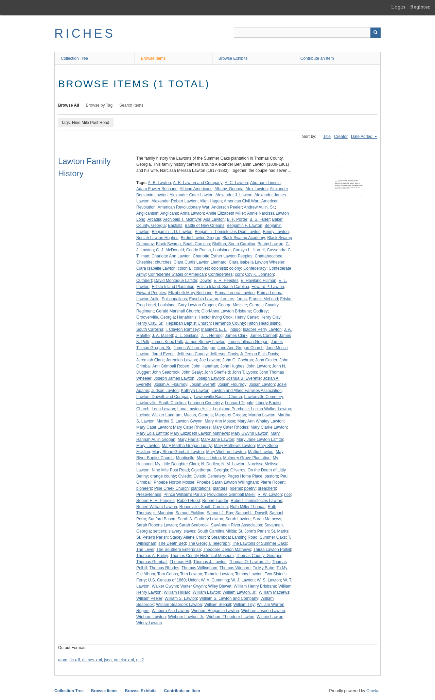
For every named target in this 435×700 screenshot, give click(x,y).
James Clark (236, 335)
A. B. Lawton (159, 182)
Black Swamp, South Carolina (183, 243)
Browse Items (153, 58)
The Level (145, 549)
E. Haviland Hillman (258, 280)
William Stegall (217, 604)
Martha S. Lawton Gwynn (180, 421)
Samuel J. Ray (220, 512)
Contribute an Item (317, 58)
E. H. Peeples (225, 280)
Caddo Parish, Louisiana (208, 250)
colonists (219, 268)
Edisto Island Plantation (173, 286)
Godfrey (260, 311)
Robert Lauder (215, 500)
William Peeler (149, 598)
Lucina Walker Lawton (271, 409)
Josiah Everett (202, 384)
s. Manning (163, 512)
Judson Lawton (165, 390)
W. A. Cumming (215, 580)
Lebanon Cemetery (205, 402)
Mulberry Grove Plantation (246, 457)
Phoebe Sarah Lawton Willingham (227, 482)
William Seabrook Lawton (179, 604)
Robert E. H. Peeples (155, 500)
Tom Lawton (191, 574)
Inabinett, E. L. (214, 329)
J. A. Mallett (162, 335)
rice (287, 494)
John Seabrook (165, 372)
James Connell (263, 335)
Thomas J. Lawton (210, 561)
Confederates (220, 274)
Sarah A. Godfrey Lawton (200, 519)
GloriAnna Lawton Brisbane (226, 311)
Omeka (373, 690)
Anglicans (169, 213)
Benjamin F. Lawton (244, 225)
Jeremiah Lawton (181, 360)
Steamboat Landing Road (234, 537)
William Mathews (274, 592)
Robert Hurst (188, 500)
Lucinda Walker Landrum (158, 415)
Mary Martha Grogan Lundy (187, 445)
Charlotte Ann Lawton (171, 256)
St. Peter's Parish (152, 537)
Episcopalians (174, 299)
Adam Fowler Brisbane (156, 188)
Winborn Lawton (151, 616)
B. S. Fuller (259, 219)
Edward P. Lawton (267, 286)
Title (327, 136)
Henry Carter (246, 317)
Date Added (362, 136)
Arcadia (154, 219)
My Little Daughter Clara (177, 464)
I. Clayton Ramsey (182, 329)
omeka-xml (124, 660)
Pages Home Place (244, 476)
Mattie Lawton (261, 451)
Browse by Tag (99, 105)
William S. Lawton (180, 598)
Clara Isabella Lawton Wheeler (256, 262)
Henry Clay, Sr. (149, 323)
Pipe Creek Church (171, 488)
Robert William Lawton (156, 506)
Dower (205, 280)
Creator (341, 136)
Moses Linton (208, 457)
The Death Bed (172, 543)
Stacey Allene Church (189, 537)
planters (220, 488)
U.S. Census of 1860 (167, 580)
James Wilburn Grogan (194, 347)
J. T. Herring (211, 335)
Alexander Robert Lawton (174, 201)
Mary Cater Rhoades (192, 427)
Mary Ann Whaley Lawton (261, 421)
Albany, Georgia (228, 188)
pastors (271, 476)
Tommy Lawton (249, 574)
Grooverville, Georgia (155, 317)
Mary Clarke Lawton (268, 427)
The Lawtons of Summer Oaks (259, 543)
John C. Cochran (238, 360)
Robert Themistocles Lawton (256, 500)
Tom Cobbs (167, 574)
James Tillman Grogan (248, 341)
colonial (185, 268)
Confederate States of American (177, 274)
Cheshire (144, 262)
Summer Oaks (273, 537)
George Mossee (232, 305)
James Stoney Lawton (205, 341)
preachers (267, 488)
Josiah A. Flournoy (170, 384)
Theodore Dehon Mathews (227, 549)
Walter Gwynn (193, 586)
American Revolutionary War (183, 207)
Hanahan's (186, 317)
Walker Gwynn (165, 586)
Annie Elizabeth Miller (225, 213)
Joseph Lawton (210, 378)
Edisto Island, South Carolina (222, 286)
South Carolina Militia (216, 531)
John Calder (266, 360)
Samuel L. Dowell (251, 512)
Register (420, 7)
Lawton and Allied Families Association (247, 390)
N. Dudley (210, 464)
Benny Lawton (276, 231)
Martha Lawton (261, 415)
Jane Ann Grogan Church (240, 347)
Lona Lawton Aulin (194, 409)
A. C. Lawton (236, 182)
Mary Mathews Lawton (234, 445)
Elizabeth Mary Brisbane (190, 292)
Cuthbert (144, 280)
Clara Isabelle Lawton (155, 268)
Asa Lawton (214, 219)
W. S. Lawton (269, 580)
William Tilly (244, 604)
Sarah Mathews (267, 519)
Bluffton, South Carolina (233, 243)
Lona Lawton (163, 409)
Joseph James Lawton (174, 378)
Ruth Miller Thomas (247, 506)
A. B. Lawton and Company (198, 182)
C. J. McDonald (170, 250)
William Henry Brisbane (255, 586)
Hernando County (229, 323)
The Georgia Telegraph (209, 543)
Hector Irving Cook (215, 317)
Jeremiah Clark (150, 360)
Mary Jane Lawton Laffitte (260, 439)
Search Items (131, 105)
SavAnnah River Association (236, 525)
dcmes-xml (92, 660)
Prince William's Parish (184, 494)
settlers (159, 531)
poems (236, 488)
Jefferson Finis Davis (259, 354)
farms (242, 299)
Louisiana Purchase (231, 409)
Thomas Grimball (151, 561)
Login (398, 7)
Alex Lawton (256, 188)
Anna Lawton (192, 213)
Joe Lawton (209, 360)
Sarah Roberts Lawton (156, 525)
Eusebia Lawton (203, 299)
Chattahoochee (268, 256)
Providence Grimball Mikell (231, 494)
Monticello (185, 457)
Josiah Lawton (262, 384)
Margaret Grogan (230, 415)
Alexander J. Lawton (234, 195)
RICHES (84, 33)
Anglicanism (147, 213)
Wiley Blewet (219, 586)
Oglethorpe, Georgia (209, 470)
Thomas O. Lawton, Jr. (249, 561)
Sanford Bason (161, 519)
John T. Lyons (244, 372)
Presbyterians (148, 494)
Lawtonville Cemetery (263, 396)
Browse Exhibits (233, 58)
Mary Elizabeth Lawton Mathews (199, 433)
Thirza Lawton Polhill (272, 549)
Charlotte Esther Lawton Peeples (222, 256)
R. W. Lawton (270, 494)
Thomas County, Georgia (258, 555)
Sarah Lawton (237, 519)
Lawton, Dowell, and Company (164, 396)
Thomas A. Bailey (152, 555)
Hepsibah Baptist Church (188, 323)
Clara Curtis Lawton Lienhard (200, 262)
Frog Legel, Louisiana (155, 305)
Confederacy (254, 268)
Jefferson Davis (224, 354)
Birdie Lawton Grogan (200, 237)
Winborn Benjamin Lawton (215, 610)
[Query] (307, 33)
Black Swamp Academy (244, 237)
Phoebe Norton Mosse (174, 482)
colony (235, 268)
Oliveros (237, 470)
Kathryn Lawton (195, 390)
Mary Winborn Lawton (226, 451)
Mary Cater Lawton (153, 427)
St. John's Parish (253, 531)
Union (193, 580)
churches (163, 262)
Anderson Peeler (226, 207)
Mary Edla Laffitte (152, 433)
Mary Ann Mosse (220, 421)
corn (239, 274)
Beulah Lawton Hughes (157, 237)
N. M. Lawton (233, 464)
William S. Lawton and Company (228, 598)
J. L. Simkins (186, 335)
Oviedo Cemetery (209, 476)
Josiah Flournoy (232, 384)
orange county (163, 476)
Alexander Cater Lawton (191, 195)
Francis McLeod (263, 299)
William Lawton (206, 592)
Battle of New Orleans (205, 225)
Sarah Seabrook (194, 525)
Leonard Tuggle (239, 402)
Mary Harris (187, 439)
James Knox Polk (167, 341)
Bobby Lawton (270, 243)
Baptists (175, 225)
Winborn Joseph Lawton (263, 610)
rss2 (140, 660)
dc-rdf (74, 660)
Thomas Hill (180, 561)
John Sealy (191, 372)
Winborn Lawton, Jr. (186, 616)
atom (62, 660)
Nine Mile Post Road (170, 470)
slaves (189, 531)
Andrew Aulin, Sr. (259, 207)
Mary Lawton (148, 445)
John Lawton (258, 366)
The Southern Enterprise (178, 549)
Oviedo (184, 476)
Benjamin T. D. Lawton (172, 231)
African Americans (195, 188)
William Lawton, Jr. (239, 592)
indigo (235, 329)
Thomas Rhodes (164, 568)
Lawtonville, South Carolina (161, 402)
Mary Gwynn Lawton (249, 433)
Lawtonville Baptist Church (218, 396)
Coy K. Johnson (259, 274)
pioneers (144, 488)
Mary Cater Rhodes (230, 427)
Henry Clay (270, 317)
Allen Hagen (210, 201)
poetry (250, 488)
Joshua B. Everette (243, 378)
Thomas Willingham (199, 568)
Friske (286, 299)
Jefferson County (192, 354)
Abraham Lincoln (265, 182)
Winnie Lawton (270, 616)
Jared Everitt (163, 354)
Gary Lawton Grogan (196, 305)
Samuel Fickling (189, 512)
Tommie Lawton (218, 574)
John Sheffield (217, 372)
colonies (201, 268)
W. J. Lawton (243, 580)
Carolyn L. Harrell (248, 250)
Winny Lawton (149, 623)
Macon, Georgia (198, 415)
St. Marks (280, 531)
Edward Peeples (151, 292)
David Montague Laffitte (175, 280)
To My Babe (263, 568)
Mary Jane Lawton (217, 439)
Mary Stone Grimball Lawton (178, 451)
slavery (175, 531)
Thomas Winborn (235, 568)
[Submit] (375, 33)
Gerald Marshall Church (177, 311)
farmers (227, 299)
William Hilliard (177, 592)
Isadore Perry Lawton (262, 329)
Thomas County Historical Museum (202, 555)
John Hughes (232, 366)
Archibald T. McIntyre (182, 219)
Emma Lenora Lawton (235, 292)
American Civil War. (241, 201)
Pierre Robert (272, 482)
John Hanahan (205, 366)
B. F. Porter (237, 219)
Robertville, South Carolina (203, 506)
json (107, 660)
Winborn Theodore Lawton (230, 616)
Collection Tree (74, 58)
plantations (201, 488)
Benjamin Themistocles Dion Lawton (228, 231)
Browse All (68, 105)
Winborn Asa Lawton (170, 610)
